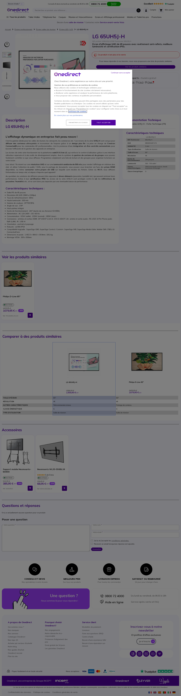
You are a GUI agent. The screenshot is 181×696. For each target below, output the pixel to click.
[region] (91, 99)
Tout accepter (103, 122)
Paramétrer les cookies (78, 122)
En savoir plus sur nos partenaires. (68, 115)
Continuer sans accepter (120, 73)
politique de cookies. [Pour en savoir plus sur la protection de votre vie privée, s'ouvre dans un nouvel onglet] (78, 111)
